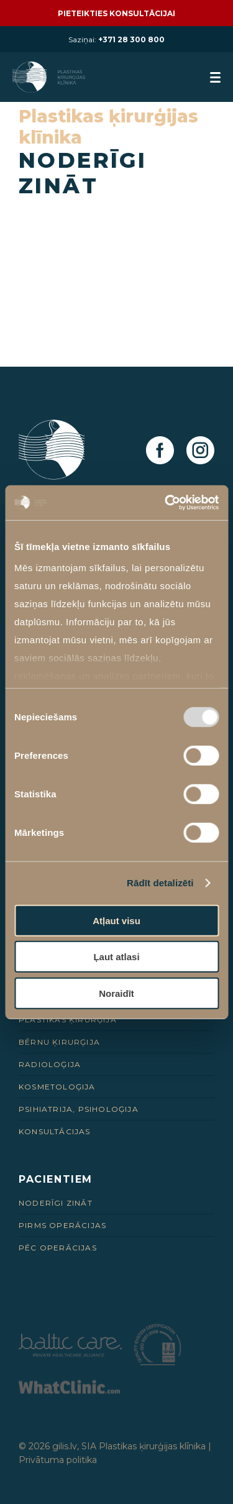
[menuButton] (215, 77)
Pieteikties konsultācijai (116, 13)
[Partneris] (70, 1353)
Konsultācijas (55, 1131)
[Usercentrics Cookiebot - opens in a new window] (166, 503)
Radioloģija (50, 1064)
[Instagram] (200, 451)
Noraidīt (116, 993)
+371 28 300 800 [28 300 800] (131, 39)
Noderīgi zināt (56, 1203)
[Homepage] (50, 77)
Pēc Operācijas (58, 1247)
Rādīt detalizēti (160, 883)
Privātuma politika (58, 1459)
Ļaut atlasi (116, 956)
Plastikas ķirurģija (68, 1019)
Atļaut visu (116, 920)
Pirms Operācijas (62, 1225)
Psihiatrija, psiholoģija (79, 1109)
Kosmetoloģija (57, 1086)
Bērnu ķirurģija (59, 1042)
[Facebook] (160, 451)
